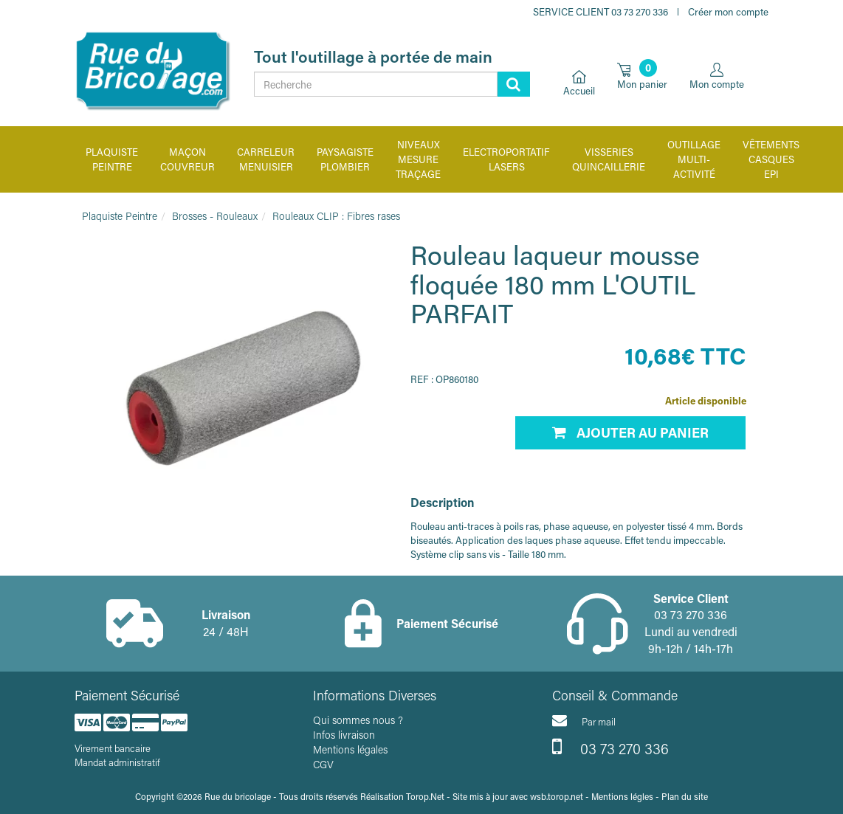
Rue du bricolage (237, 796)
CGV (323, 764)
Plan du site (684, 796)
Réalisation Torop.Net (402, 796)
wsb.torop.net (556, 796)
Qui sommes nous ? (358, 720)
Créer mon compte (728, 11)
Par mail (584, 720)
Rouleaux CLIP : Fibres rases (336, 216)
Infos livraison (344, 735)
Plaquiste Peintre (119, 216)
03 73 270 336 (610, 747)
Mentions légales (350, 749)
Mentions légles (622, 796)
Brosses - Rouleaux (215, 216)
